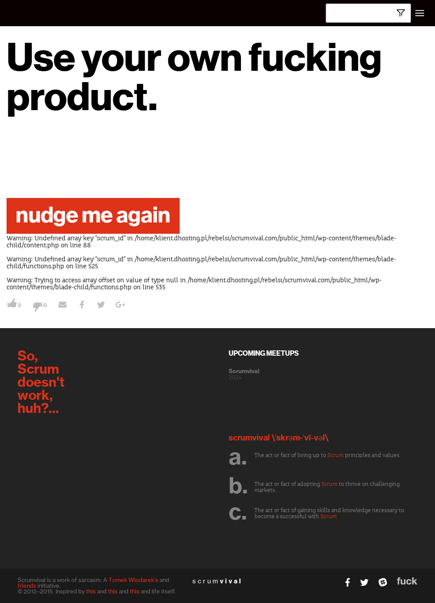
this (91, 591)
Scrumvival (244, 371)
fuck (407, 581)
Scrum (335, 455)
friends (26, 585)
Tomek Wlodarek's (133, 579)
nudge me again (93, 216)
